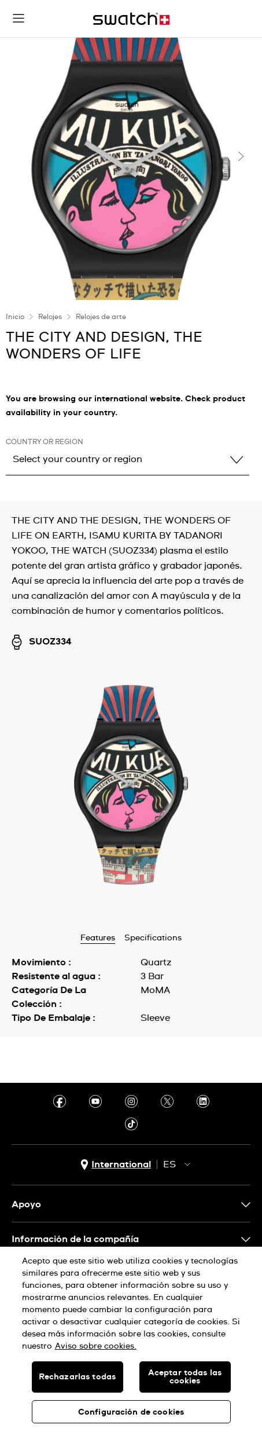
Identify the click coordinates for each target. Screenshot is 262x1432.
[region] (131, 1339)
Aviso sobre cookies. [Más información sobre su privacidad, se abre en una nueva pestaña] (95, 1346)
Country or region (44, 442)
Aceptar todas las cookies (185, 1377)
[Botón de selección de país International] (115, 1165)
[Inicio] (131, 18)
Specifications (153, 938)
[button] (18, 18)
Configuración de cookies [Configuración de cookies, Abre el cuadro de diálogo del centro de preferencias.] (131, 1412)
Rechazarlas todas (77, 1377)
